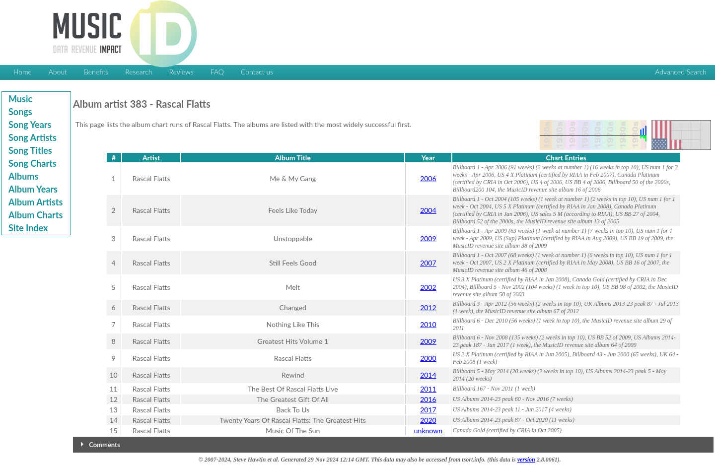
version (526, 459)
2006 (428, 178)
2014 (428, 375)
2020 (428, 420)
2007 (428, 263)
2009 (428, 238)
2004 (428, 210)
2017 (428, 409)
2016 (428, 399)
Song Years (29, 124)
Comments (104, 445)
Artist (151, 157)
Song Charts (32, 163)
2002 (428, 287)
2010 (428, 324)
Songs (20, 111)
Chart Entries (566, 157)
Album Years (33, 189)
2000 (428, 358)
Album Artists (35, 202)
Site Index (28, 227)
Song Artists (32, 137)
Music (20, 98)
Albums (23, 176)
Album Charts (35, 214)
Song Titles (30, 150)
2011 (428, 389)
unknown (428, 430)
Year (428, 157)
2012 (428, 307)
